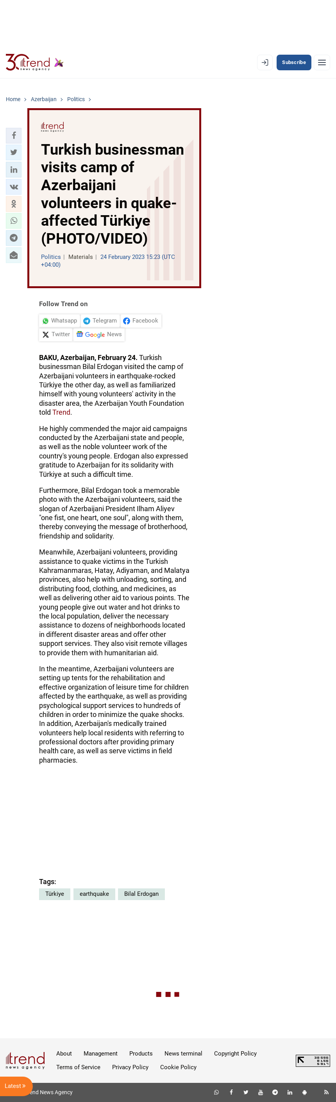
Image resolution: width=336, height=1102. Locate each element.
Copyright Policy (235, 1053)
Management (101, 1053)
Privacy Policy (130, 1067)
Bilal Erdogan (141, 893)
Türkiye (54, 893)
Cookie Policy (178, 1067)
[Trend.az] (35, 62)
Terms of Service (78, 1067)
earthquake (94, 893)
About (64, 1053)
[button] (13, 135)
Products (141, 1053)
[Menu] (322, 62)
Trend (61, 412)
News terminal (183, 1053)
